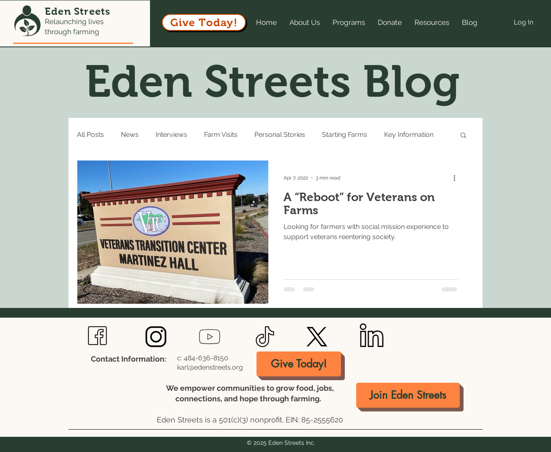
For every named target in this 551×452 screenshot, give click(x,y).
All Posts (90, 135)
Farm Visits (220, 135)
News (130, 135)
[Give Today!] (204, 22)
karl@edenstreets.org (210, 367)
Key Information (409, 135)
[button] (463, 135)
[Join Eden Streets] (408, 395)
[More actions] (457, 178)
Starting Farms (344, 135)
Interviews (171, 135)
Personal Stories (279, 135)
